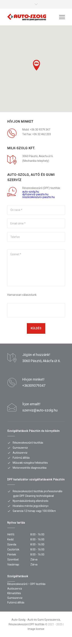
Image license (36, 628)
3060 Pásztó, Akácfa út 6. (41, 361)
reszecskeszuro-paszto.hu (38, 197)
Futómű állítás (15, 602)
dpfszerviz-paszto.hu (35, 194)
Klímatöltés (14, 593)
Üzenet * (36, 267)
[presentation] (36, 310)
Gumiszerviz (14, 597)
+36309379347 (33, 385)
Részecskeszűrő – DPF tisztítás (26, 584)
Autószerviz (14, 588)
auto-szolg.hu (30, 191)
